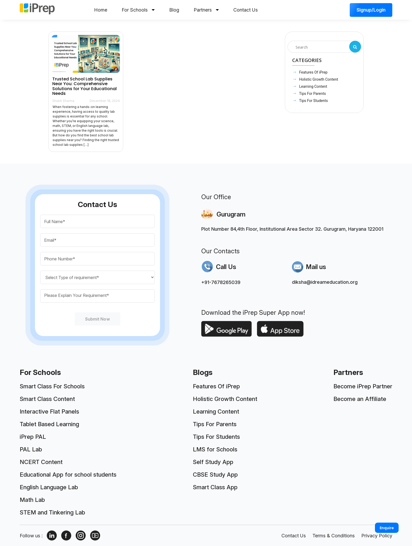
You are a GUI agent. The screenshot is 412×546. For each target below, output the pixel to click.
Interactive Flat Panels (49, 411)
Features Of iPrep (312, 72)
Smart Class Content (47, 398)
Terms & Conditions (333, 535)
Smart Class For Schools (52, 386)
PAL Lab (31, 449)
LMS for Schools (215, 449)
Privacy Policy (376, 535)
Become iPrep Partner (362, 386)
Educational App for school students (68, 474)
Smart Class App (215, 487)
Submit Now (97, 319)
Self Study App (213, 462)
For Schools (138, 10)
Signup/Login (371, 10)
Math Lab (32, 499)
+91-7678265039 (220, 282)
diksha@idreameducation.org (325, 282)
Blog (174, 10)
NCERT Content (41, 462)
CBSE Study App (215, 474)
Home (100, 10)
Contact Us (245, 10)
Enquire (387, 527)
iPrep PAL (33, 436)
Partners (206, 10)
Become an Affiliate (359, 398)
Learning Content (312, 86)
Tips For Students (313, 101)
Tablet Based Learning (49, 424)
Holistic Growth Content (318, 79)
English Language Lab (49, 487)
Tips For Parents (312, 93)
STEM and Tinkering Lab (52, 512)
